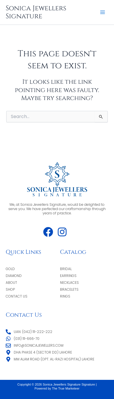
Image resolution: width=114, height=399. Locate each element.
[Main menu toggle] (102, 12)
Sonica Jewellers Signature (36, 12)
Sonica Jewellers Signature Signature (69, 384)
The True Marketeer (66, 388)
